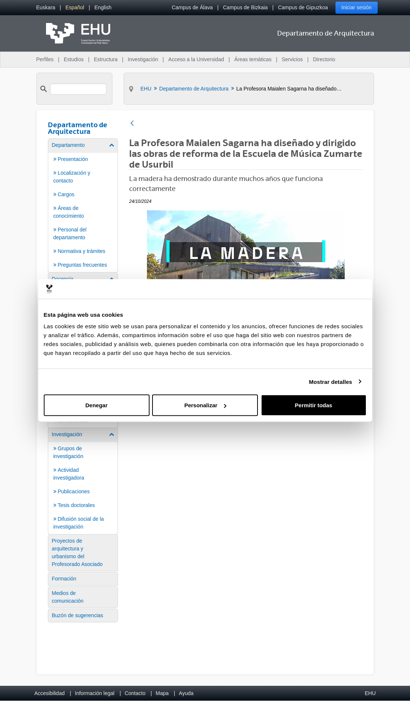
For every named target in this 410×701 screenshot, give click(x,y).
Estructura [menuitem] (106, 59)
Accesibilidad (50, 693)
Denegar (96, 405)
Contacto (135, 693)
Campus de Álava (192, 7)
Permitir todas (313, 405)
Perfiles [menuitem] (45, 59)
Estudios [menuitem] (74, 59)
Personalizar (205, 405)
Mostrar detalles (330, 381)
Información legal (95, 693)
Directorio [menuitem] (324, 59)
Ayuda (186, 693)
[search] (78, 89)
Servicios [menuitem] (292, 59)
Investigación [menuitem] (143, 59)
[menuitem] (46, 7)
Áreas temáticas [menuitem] (252, 59)
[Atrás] (132, 123)
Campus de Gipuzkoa (303, 7)
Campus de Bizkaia (245, 7)
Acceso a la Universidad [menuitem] (196, 59)
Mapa (161, 693)
